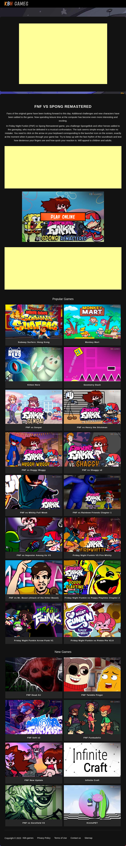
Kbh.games (28, 838)
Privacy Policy (43, 838)
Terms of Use (60, 838)
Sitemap (88, 838)
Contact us (76, 838)
